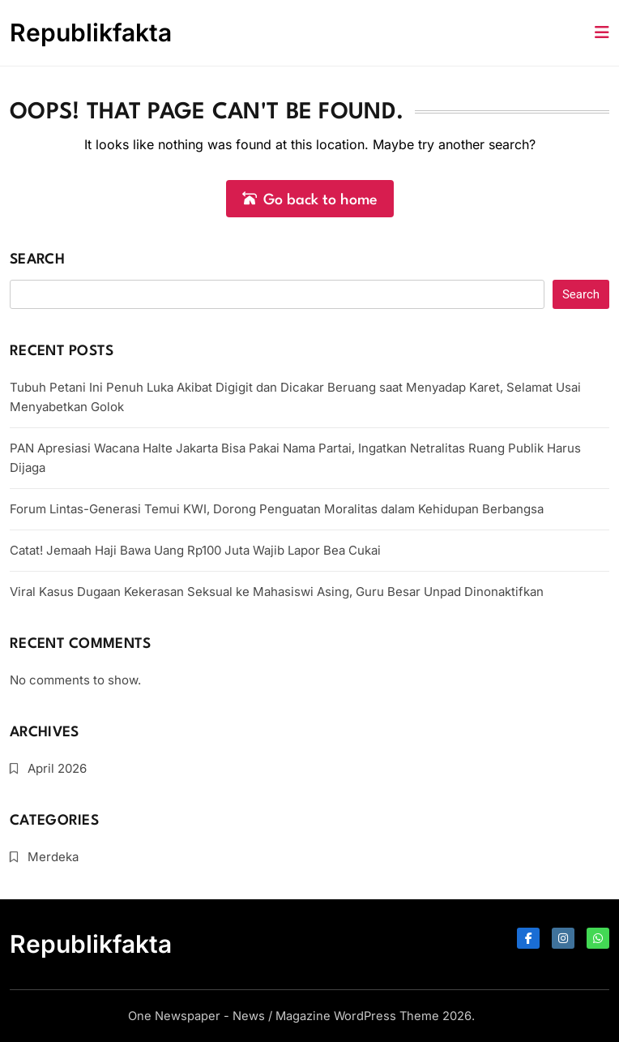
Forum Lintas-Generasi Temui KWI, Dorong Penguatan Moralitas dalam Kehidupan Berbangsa (277, 509)
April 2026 (57, 768)
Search (37, 260)
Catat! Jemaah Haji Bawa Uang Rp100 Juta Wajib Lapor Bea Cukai (195, 550)
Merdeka (53, 856)
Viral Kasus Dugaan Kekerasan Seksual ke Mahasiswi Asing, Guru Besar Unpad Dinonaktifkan (277, 591)
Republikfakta (91, 32)
